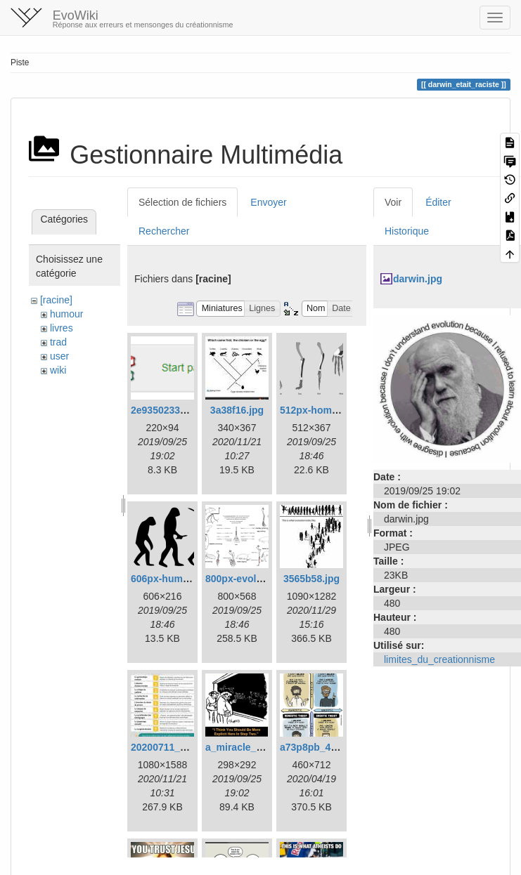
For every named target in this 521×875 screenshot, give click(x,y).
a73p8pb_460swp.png (331, 747)
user (59, 356)
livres (61, 328)
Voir (393, 202)
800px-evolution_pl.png (260, 578)
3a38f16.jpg (237, 410)
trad (58, 342)
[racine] (56, 299)
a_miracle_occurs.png (257, 747)
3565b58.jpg (311, 578)
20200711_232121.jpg (181, 747)
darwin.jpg (417, 278)
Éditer (438, 202)
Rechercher (164, 231)
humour (66, 314)
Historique (407, 231)
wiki (58, 370)
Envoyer (268, 202)
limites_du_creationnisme (439, 659)
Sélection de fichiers (182, 202)
